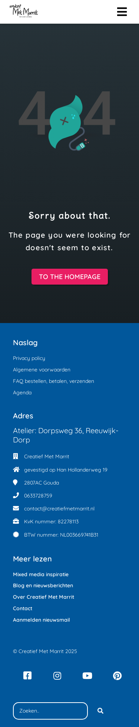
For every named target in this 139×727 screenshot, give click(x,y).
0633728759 (38, 495)
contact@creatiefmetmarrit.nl (59, 508)
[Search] (100, 711)
